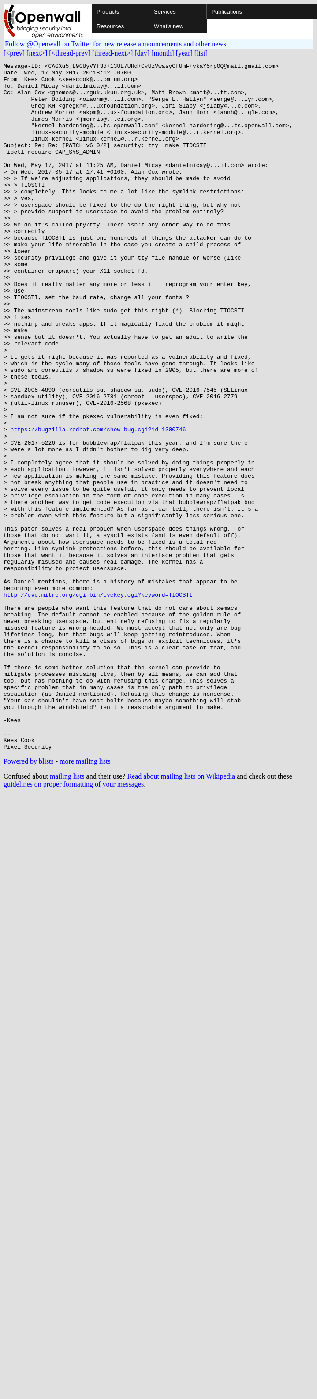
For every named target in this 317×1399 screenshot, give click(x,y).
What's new (168, 26)
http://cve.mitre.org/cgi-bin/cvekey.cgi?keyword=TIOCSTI (98, 701)
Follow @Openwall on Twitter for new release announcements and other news (115, 44)
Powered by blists (29, 898)
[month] (162, 53)
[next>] (36, 53)
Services (165, 11)
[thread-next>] (112, 53)
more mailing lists (85, 898)
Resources (110, 26)
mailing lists (67, 913)
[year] (184, 53)
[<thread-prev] (69, 53)
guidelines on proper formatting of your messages (74, 921)
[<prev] (14, 53)
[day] (141, 53)
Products (108, 11)
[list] (201, 53)
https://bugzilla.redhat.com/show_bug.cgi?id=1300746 (98, 503)
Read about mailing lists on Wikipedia (181, 913)
